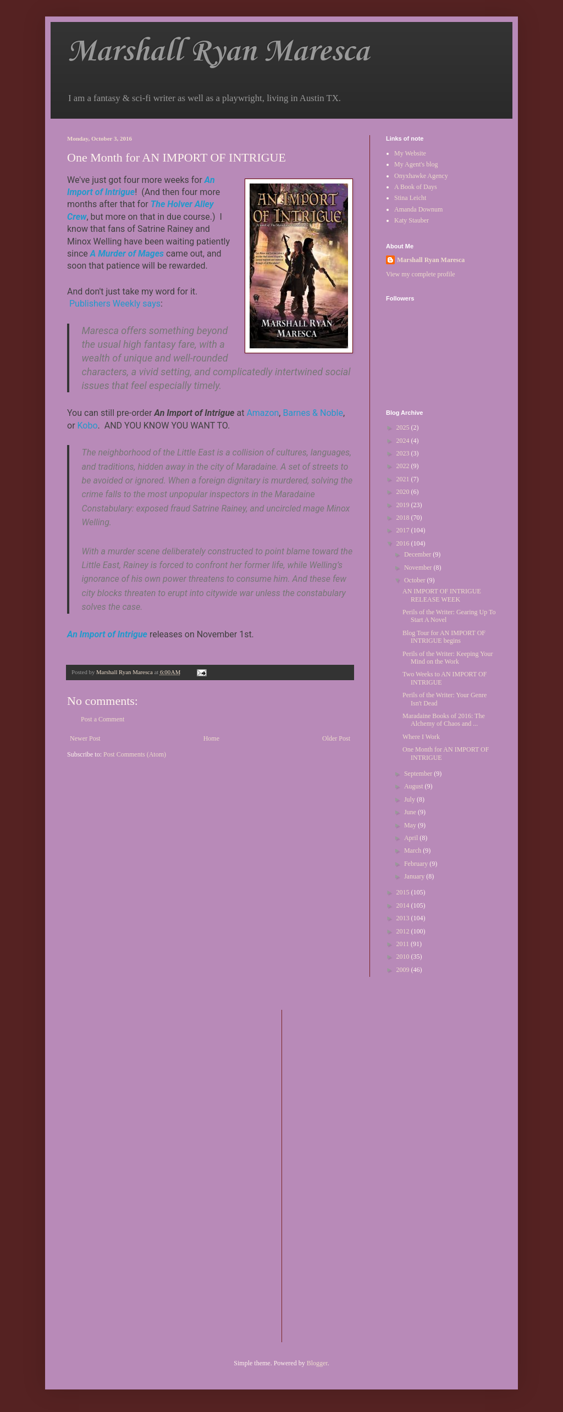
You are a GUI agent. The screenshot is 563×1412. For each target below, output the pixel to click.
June (411, 812)
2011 (403, 944)
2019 (403, 505)
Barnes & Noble (313, 413)
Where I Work (421, 737)
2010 (403, 956)
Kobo (88, 425)
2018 (403, 517)
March (413, 850)
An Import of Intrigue (107, 634)
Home (211, 738)
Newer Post (85, 738)
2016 (403, 543)
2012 (403, 931)
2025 (403, 427)
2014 (403, 905)
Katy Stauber (411, 220)
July (410, 799)
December (418, 554)
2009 (403, 970)
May (411, 825)
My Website (410, 153)
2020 (403, 492)
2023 (403, 453)
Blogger (317, 1363)
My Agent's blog (416, 164)
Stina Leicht (410, 198)
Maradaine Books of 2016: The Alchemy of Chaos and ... (443, 719)
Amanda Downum (418, 209)
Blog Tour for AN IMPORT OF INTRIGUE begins (443, 636)
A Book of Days (415, 187)
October (415, 580)
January (415, 876)
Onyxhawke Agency (421, 176)
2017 (403, 530)
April (412, 838)
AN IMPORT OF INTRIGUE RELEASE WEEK (441, 595)
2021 (403, 479)
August (414, 786)
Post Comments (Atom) (134, 754)
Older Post (336, 738)
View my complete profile (420, 274)
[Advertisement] (334, 1174)
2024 (403, 440)
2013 (403, 918)
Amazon (262, 413)
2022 (403, 466)
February (416, 864)
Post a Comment (102, 719)
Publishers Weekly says (115, 303)
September (419, 773)
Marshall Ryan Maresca (218, 52)
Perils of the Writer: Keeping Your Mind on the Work (447, 657)
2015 (403, 892)
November (419, 567)
